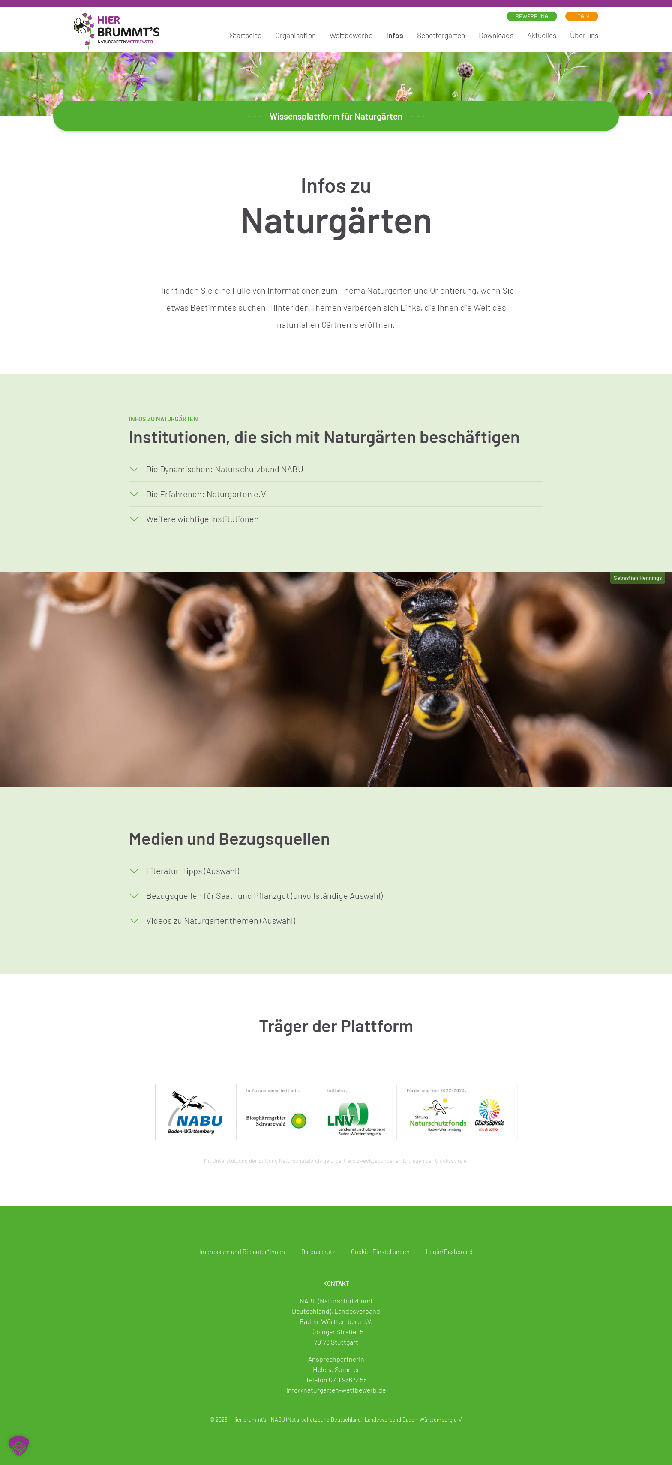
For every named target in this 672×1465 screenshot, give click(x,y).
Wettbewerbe (351, 35)
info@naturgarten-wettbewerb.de (336, 1390)
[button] (19, 1446)
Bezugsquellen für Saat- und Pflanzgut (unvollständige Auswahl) (264, 895)
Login (581, 16)
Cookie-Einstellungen (380, 1251)
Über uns (584, 35)
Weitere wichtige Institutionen (202, 518)
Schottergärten (441, 35)
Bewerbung (532, 16)
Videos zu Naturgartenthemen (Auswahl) (220, 920)
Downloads (496, 35)
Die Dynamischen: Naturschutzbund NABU (224, 469)
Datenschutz (318, 1251)
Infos (394, 35)
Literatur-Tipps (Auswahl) (192, 870)
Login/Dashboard (449, 1251)
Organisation (295, 35)
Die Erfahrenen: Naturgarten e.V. (207, 494)
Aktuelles (541, 35)
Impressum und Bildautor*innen (242, 1251)
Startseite (245, 35)
